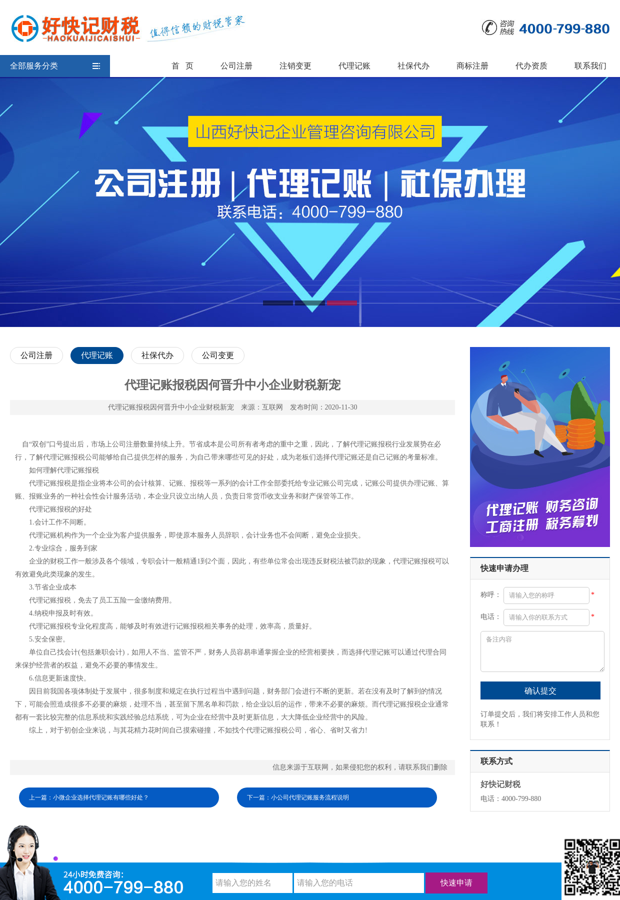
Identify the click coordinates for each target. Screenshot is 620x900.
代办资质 (532, 66)
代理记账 (354, 66)
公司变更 (218, 355)
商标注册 (472, 66)
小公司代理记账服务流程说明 (310, 797)
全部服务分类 (55, 66)
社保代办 (414, 66)
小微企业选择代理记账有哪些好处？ (101, 797)
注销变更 (296, 66)
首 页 (183, 66)
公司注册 (236, 66)
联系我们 (590, 66)
